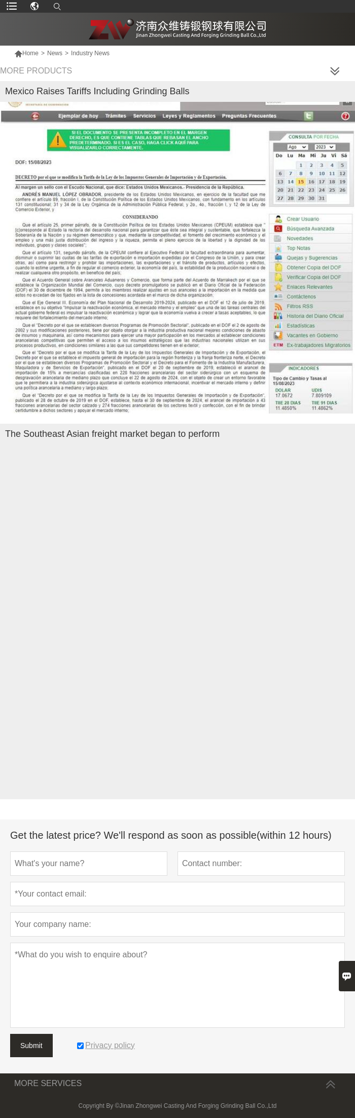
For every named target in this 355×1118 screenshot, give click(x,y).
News (54, 53)
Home (26, 53)
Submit (31, 1045)
